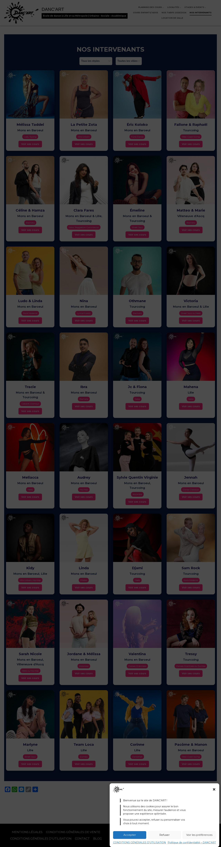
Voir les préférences (199, 834)
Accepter (129, 834)
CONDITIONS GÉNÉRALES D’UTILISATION (139, 842)
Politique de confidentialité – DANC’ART (192, 842)
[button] (214, 789)
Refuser (164, 834)
